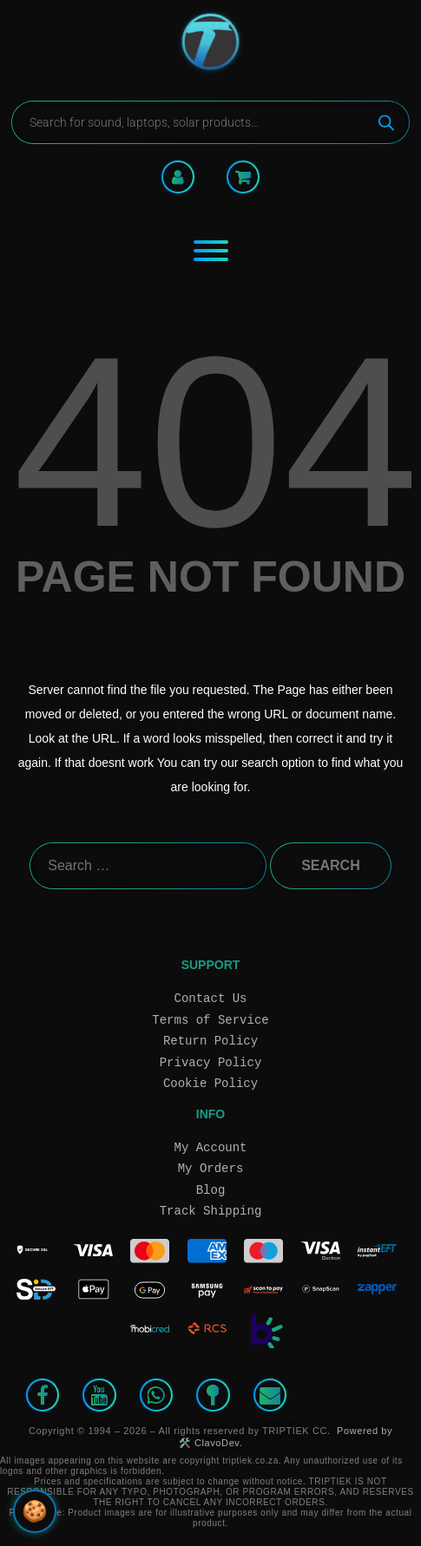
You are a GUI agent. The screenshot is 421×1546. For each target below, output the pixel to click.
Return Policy (210, 1040)
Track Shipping (211, 1210)
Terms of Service (210, 1020)
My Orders (211, 1168)
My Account (210, 1147)
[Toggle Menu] (211, 250)
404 (215, 441)
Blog (211, 1190)
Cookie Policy (210, 1083)
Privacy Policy (211, 1062)
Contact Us (210, 998)
